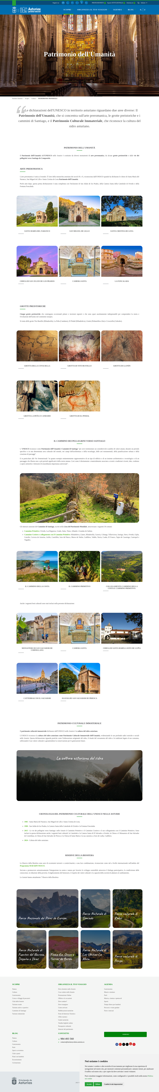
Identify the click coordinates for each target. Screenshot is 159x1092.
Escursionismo (17, 1060)
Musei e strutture (109, 992)
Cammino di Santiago (19, 1011)
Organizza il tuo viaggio (72, 984)
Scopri (16, 984)
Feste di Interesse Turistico (66, 1014)
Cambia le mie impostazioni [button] (113, 1084)
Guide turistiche (63, 1020)
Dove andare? (62, 1001)
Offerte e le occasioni (65, 998)
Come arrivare (62, 1007)
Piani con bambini (18, 1056)
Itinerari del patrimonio (65, 1029)
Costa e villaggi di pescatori (21, 998)
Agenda (108, 984)
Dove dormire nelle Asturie (67, 989)
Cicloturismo (16, 1063)
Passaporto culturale (64, 1026)
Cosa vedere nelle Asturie (66, 992)
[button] (144, 3)
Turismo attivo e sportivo (20, 1007)
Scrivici (125, 1034)
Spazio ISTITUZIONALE (115, 3)
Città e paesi (16, 1053)
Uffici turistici (62, 1017)
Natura (14, 989)
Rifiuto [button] (98, 1084)
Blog (15, 1033)
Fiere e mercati (109, 1011)
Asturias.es (129, 3)
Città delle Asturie (18, 1001)
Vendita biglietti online (65, 1023)
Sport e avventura (18, 1050)
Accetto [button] (89, 1084)
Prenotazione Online (64, 995)
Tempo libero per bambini (112, 1004)
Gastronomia (16, 995)
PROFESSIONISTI (98, 3)
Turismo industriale (18, 1014)
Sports (106, 1001)
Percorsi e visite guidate (111, 1007)
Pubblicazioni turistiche (65, 1011)
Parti (105, 995)
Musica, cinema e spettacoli (113, 998)
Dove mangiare (63, 1004)
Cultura (14, 992)
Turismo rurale (17, 1004)
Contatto (63, 1033)
